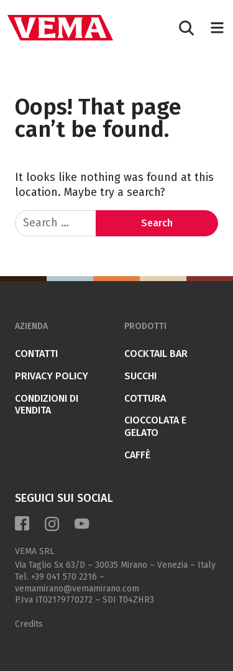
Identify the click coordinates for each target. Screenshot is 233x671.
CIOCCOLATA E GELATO (155, 426)
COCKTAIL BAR (156, 353)
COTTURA (145, 398)
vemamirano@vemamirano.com (77, 588)
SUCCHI (140, 376)
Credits (29, 624)
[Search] (186, 28)
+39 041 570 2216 (64, 577)
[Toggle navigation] (217, 27)
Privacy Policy (51, 376)
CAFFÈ (137, 455)
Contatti (36, 353)
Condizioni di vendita (46, 404)
